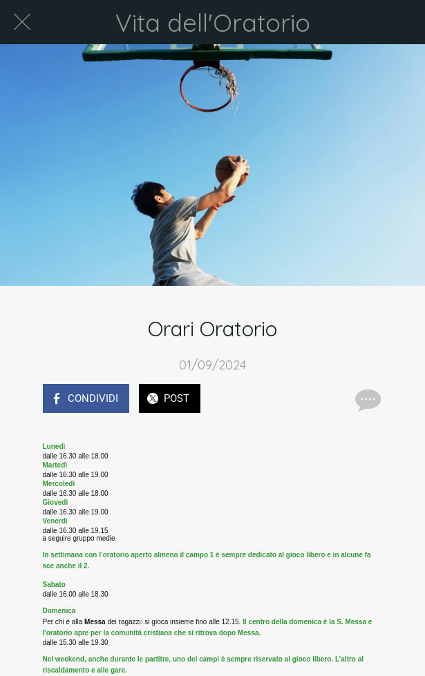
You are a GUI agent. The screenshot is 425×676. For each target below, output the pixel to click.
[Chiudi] (22, 22)
